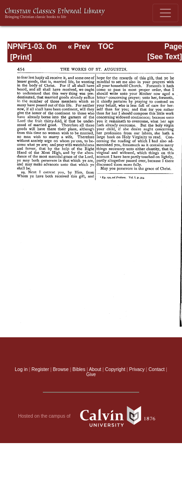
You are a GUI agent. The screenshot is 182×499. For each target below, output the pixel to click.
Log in (21, 369)
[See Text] (164, 57)
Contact (156, 369)
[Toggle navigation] (165, 13)
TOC (105, 46)
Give (91, 374)
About (95, 369)
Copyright (115, 369)
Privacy (137, 369)
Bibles (78, 369)
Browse (61, 369)
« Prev (79, 46)
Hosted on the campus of (91, 416)
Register (40, 369)
